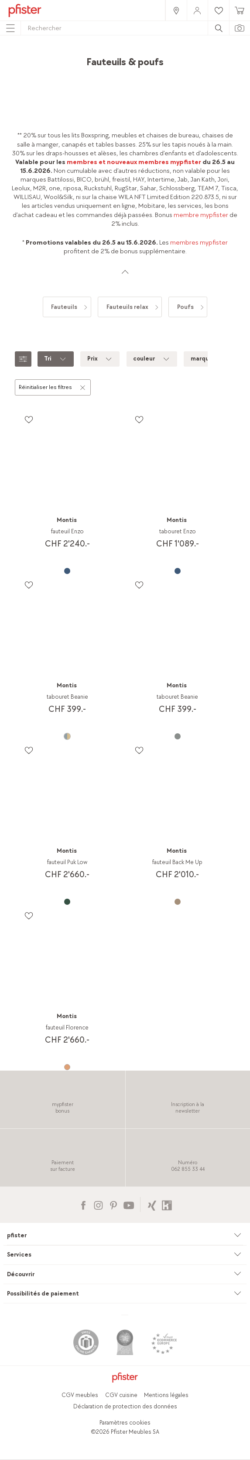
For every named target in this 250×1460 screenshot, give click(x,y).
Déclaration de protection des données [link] (125, 1406)
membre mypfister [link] (201, 215)
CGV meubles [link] (80, 1395)
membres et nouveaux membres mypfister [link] (134, 162)
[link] (175, 10)
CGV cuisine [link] (121, 1395)
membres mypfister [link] (199, 242)
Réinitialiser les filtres (52, 386)
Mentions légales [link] (166, 1395)
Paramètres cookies (125, 1422)
